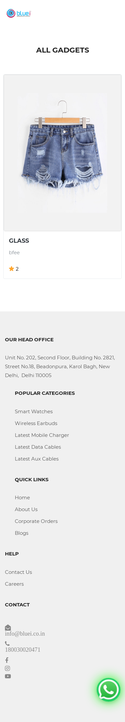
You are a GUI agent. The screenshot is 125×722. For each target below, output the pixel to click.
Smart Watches (34, 411)
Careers (14, 584)
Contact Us (18, 572)
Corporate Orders (36, 521)
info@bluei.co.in (25, 634)
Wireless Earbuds (36, 423)
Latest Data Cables (38, 447)
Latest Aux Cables (37, 459)
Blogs (21, 533)
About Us (26, 509)
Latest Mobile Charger (42, 435)
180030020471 (22, 650)
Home (22, 497)
